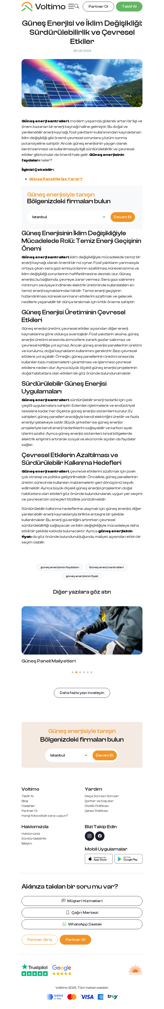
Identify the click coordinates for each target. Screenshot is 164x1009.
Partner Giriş (39, 940)
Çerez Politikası (96, 811)
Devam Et (123, 217)
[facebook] (99, 836)
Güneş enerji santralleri (106, 567)
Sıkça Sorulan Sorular (102, 796)
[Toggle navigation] (71, 6)
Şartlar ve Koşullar (99, 801)
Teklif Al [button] (129, 6)
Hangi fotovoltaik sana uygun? (45, 816)
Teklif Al (28, 796)
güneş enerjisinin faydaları (60, 567)
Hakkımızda (31, 834)
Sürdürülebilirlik (34, 839)
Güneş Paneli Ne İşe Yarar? (56, 179)
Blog (25, 801)
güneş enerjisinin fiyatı (82, 576)
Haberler (28, 806)
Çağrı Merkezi (82, 912)
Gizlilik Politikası (97, 806)
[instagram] (89, 836)
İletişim (27, 843)
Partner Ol (29, 811)
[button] (76, 7)
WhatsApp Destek (82, 924)
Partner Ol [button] (98, 6)
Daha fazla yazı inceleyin (82, 693)
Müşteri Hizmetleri (82, 901)
